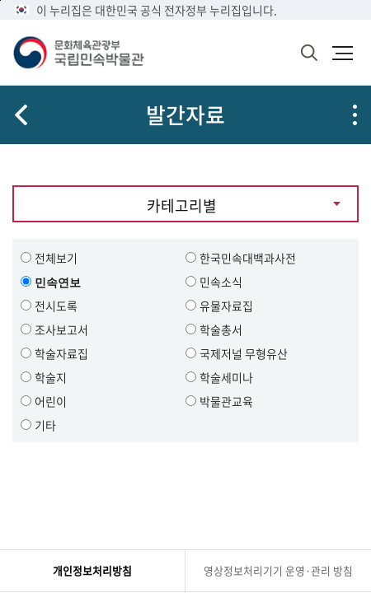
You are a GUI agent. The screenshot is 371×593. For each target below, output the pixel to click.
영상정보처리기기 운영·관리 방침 (278, 570)
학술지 (51, 377)
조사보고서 (61, 329)
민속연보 (58, 282)
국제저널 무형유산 (244, 353)
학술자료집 (61, 353)
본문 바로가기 (0, 0)
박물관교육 (226, 401)
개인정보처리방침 (92, 570)
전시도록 (56, 305)
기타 (45, 425)
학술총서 (221, 329)
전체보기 (56, 258)
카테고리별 (182, 205)
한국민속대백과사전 (248, 258)
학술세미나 (226, 377)
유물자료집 (226, 305)
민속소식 (221, 281)
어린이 (51, 401)
